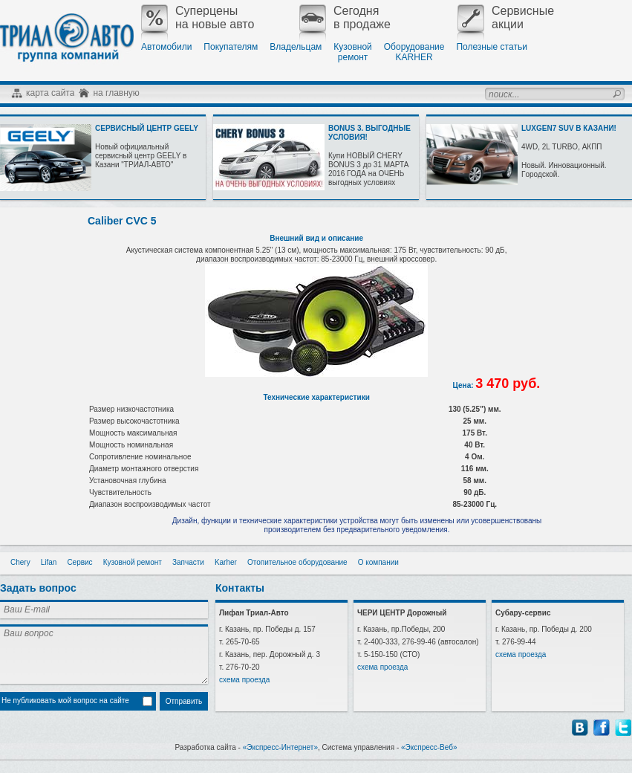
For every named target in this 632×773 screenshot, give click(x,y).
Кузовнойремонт (352, 52)
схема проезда (244, 680)
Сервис (79, 562)
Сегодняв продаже (345, 17)
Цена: (464, 385)
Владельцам (296, 47)
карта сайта (50, 93)
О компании (378, 562)
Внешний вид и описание (316, 238)
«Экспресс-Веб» (429, 747)
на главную (116, 93)
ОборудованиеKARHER (414, 52)
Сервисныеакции (505, 17)
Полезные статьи (491, 47)
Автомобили (166, 47)
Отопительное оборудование (297, 562)
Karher (226, 562)
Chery (20, 562)
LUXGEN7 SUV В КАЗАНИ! (568, 128)
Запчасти (188, 562)
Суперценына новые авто (197, 17)
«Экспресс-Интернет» (280, 747)
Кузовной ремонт (132, 562)
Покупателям (230, 47)
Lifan (49, 562)
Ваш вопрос (104, 654)
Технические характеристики (316, 397)
